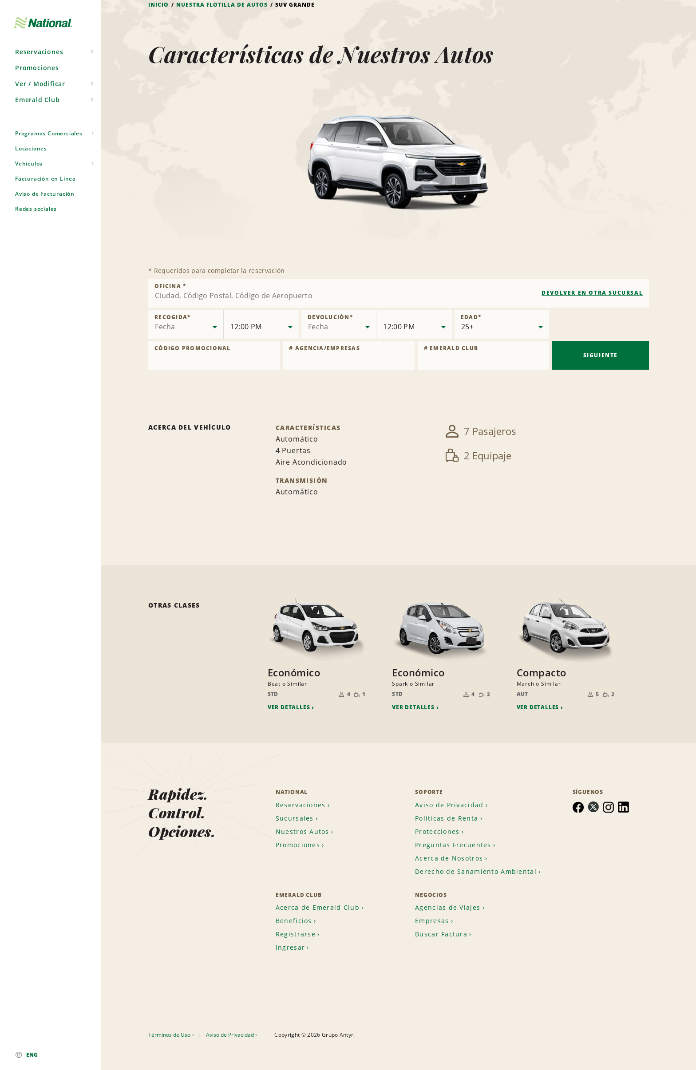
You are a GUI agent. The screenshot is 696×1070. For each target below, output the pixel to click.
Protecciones (437, 830)
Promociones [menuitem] (37, 69)
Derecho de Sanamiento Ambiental (476, 870)
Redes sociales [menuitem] (36, 210)
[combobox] (398, 293)
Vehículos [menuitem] (29, 165)
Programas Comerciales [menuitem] (49, 134)
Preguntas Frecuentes (453, 843)
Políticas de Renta (446, 817)
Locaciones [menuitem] (31, 150)
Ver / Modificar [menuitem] (40, 85)
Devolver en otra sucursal (592, 292)
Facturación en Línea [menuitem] (45, 180)
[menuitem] (50, 1054)
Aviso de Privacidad (449, 803)
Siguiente (600, 355)
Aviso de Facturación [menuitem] (45, 195)
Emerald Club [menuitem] (37, 101)
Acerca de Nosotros (449, 857)
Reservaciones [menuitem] (39, 53)
